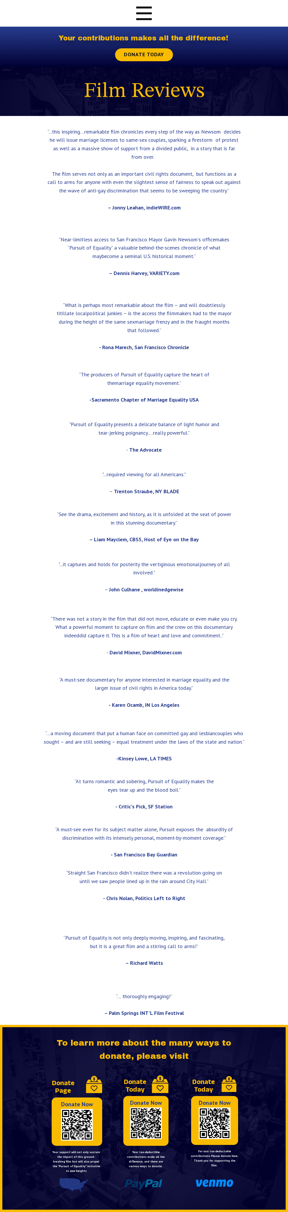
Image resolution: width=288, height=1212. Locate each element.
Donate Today (144, 54)
